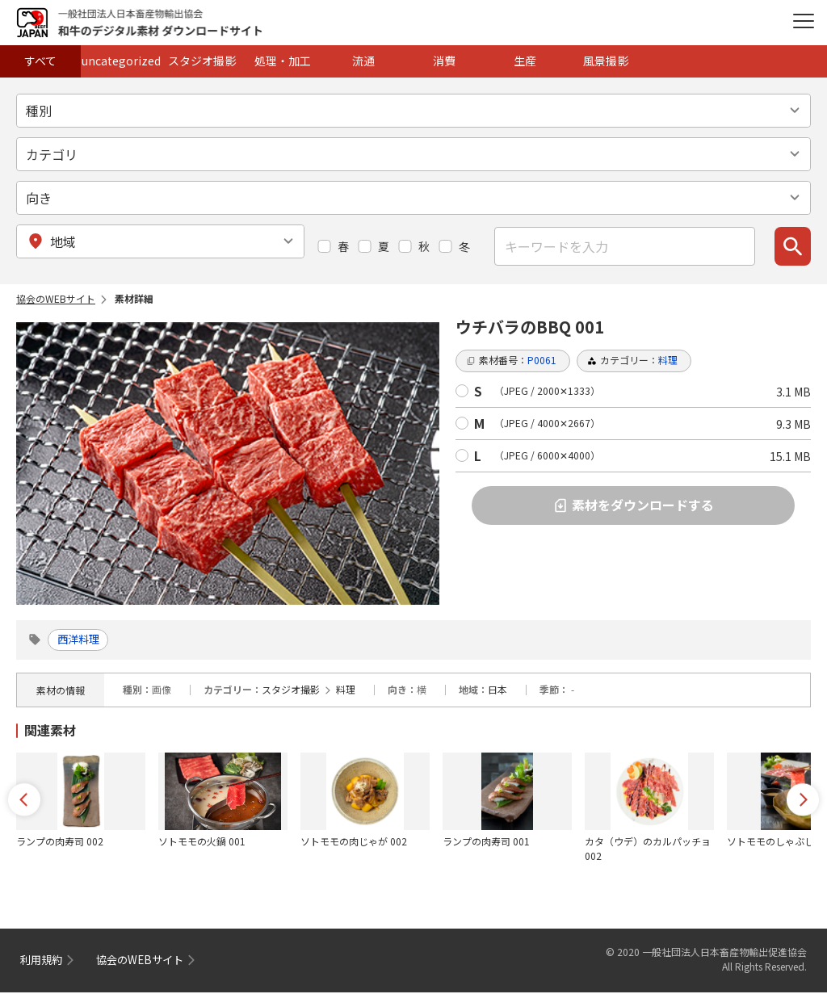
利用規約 (42, 961)
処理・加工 (282, 60)
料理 (345, 691)
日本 (497, 691)
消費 (444, 60)
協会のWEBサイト (55, 298)
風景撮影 (605, 60)
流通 (363, 60)
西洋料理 (83, 640)
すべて (40, 60)
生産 (525, 60)
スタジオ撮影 (202, 60)
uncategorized (121, 60)
